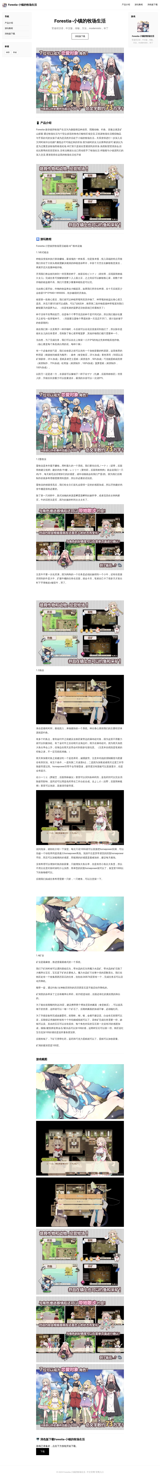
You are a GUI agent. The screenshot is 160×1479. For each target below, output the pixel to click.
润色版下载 (152, 4)
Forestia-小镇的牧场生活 (19, 5)
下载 (43, 1452)
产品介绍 (126, 4)
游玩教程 (139, 4)
